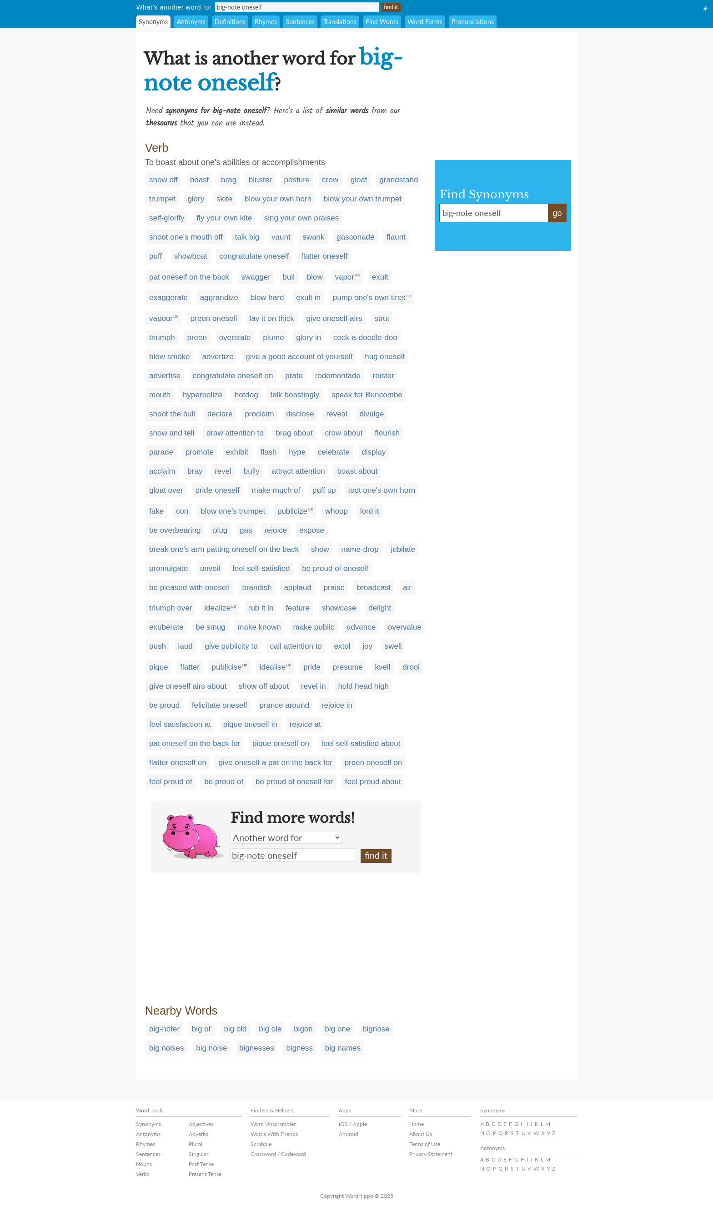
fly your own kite (224, 218)
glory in (308, 337)
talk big (247, 237)
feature (298, 608)
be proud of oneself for (294, 781)
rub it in (261, 608)
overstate (235, 337)
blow (315, 277)
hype (297, 452)
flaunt (396, 237)
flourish (387, 433)
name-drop (359, 549)
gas (246, 530)
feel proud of (170, 781)
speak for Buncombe (366, 394)
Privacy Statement (430, 1154)
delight (379, 608)
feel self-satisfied (261, 568)
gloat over (166, 490)
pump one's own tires (369, 297)
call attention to (295, 646)
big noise (211, 1048)
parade (161, 452)
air (407, 587)
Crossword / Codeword (278, 1154)
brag (228, 179)
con (182, 511)
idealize (217, 608)
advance (361, 627)
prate (294, 375)
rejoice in (336, 705)
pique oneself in (250, 724)
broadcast (374, 587)
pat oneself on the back (189, 277)
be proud (164, 705)
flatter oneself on (177, 762)
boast (199, 179)
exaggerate (168, 297)
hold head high (363, 686)
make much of (275, 490)
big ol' (202, 1029)
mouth (160, 394)
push (157, 646)
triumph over (170, 608)
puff (155, 256)
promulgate (168, 568)
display (374, 452)
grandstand (398, 179)
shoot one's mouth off (186, 237)
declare (220, 414)
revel (223, 471)
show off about (264, 686)
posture (297, 179)
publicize (292, 511)
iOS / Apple (353, 1124)
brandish (256, 587)
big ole (270, 1029)
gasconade (355, 237)
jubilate (403, 549)
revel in (313, 686)
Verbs (142, 1174)
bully (252, 471)
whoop (336, 511)
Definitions (230, 21)
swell (393, 646)
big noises (166, 1048)
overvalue (405, 627)
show (320, 549)
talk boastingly (294, 394)
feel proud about (373, 781)
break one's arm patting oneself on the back (224, 549)
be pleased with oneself (189, 587)
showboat (190, 256)
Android (348, 1134)
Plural (195, 1144)
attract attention (298, 471)
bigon (303, 1029)
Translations (339, 21)
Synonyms (153, 21)
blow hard (267, 297)
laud (185, 646)
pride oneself (217, 490)
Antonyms (191, 21)
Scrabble (261, 1144)
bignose (376, 1029)
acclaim (162, 471)
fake (156, 511)
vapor (344, 277)
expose (311, 530)
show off (163, 179)
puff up (324, 490)
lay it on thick (272, 318)
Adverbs (198, 1134)
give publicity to (231, 646)
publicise (227, 667)
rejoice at (305, 724)
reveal (336, 414)
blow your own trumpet (363, 199)
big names (343, 1048)
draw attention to (235, 433)
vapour (161, 318)
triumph (162, 337)
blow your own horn (278, 199)
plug (220, 530)
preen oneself (214, 318)
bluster (260, 179)
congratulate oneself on (233, 375)
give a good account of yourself (299, 356)
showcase (339, 608)
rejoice (275, 530)
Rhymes (266, 21)
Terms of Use (424, 1144)
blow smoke (169, 356)
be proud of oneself (335, 568)
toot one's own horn (381, 490)
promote (200, 452)
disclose (300, 414)
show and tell (171, 433)
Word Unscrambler (273, 1124)
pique (158, 667)
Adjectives (201, 1124)
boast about (357, 471)
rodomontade (338, 375)
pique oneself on (280, 743)
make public (313, 627)
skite (224, 199)
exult (380, 277)
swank (313, 237)
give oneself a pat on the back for (275, 762)
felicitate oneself (219, 705)
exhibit (237, 452)
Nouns (144, 1164)
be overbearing (175, 530)
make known (259, 627)
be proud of (223, 781)
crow (330, 179)
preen (196, 337)
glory (195, 199)
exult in (308, 297)
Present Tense (205, 1174)
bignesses (256, 1048)
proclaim (259, 414)
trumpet (162, 199)
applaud (297, 587)
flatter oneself (324, 256)
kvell (383, 667)
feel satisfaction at (180, 724)
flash (269, 452)
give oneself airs (334, 318)
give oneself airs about (187, 686)
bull (289, 277)
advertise (165, 375)
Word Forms (424, 21)
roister (383, 375)
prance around (285, 705)
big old (235, 1029)
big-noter (164, 1029)
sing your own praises (301, 218)
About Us (420, 1134)
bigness (299, 1048)
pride (312, 667)
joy (367, 646)
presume (348, 667)
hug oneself (385, 356)
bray (194, 471)
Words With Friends (274, 1134)
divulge (372, 414)
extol (342, 646)
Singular (198, 1154)
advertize (218, 356)
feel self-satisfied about (361, 743)
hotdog (246, 394)
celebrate (334, 452)
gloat (359, 179)
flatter (190, 667)
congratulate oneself (254, 256)
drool (411, 667)
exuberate (166, 627)
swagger (256, 277)
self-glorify (166, 218)
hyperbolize (202, 394)
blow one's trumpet (233, 511)
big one (338, 1029)
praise (334, 587)
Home (416, 1124)
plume (273, 337)
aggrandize (219, 297)
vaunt (281, 237)
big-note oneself (293, 855)
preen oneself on (373, 762)
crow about (343, 433)
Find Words (382, 21)
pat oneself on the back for (194, 743)
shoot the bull (172, 414)
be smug (210, 627)
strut (381, 318)
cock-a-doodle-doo (365, 337)
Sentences (300, 21)
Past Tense (201, 1164)
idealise (273, 667)
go (557, 213)
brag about (294, 433)
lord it (369, 511)
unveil (210, 568)
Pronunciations (473, 21)
